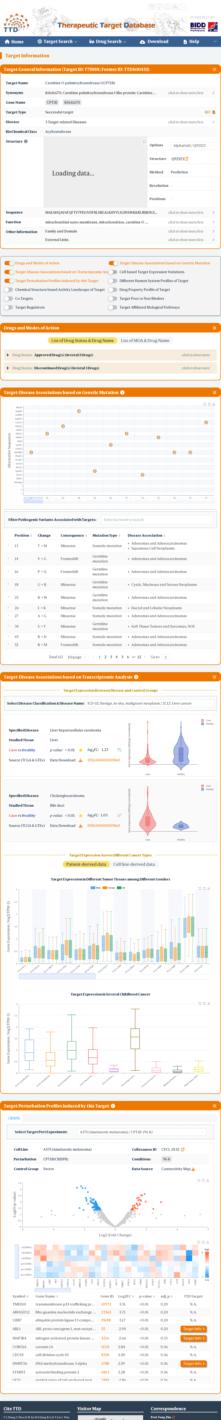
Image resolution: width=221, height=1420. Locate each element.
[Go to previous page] (94, 657)
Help (191, 41)
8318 (105, 1355)
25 (103, 1329)
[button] (131, 93)
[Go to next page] (145, 657)
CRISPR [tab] (14, 1118)
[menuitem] (14, 41)
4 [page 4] (117, 657)
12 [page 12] (139, 657)
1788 (105, 1363)
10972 (106, 1304)
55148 (106, 1320)
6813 (105, 1372)
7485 (105, 1380)
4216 (105, 1338)
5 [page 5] (122, 657)
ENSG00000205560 (104, 760)
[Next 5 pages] (133, 657)
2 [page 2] (105, 657)
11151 (105, 1347)
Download (154, 41)
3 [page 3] (111, 657)
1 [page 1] (100, 657)
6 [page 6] (128, 657)
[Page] (166, 657)
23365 (106, 1312)
